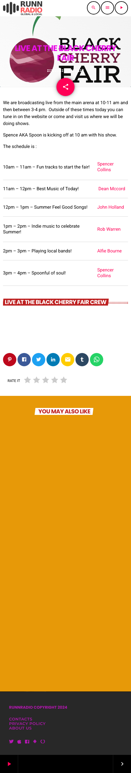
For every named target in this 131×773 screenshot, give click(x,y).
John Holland (110, 207)
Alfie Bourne (109, 251)
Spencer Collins (105, 167)
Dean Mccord (111, 188)
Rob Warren (108, 229)
